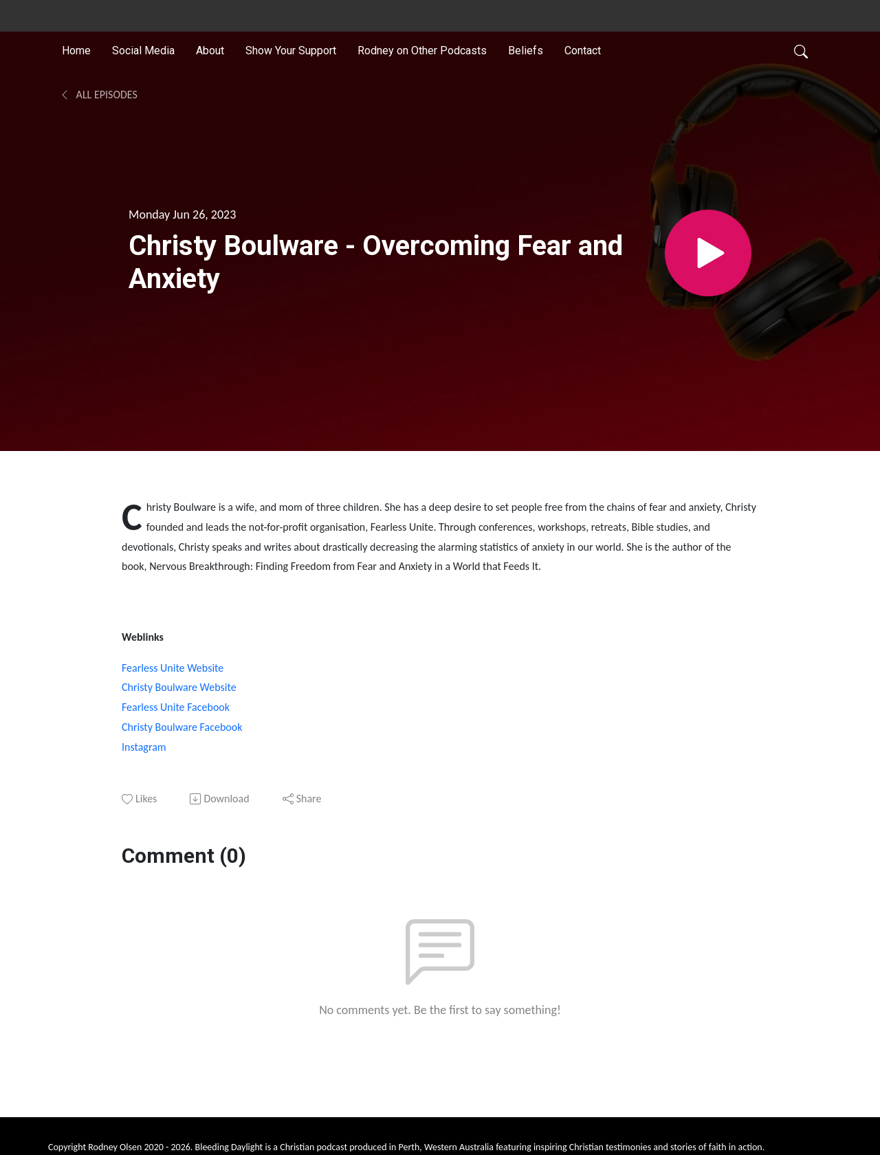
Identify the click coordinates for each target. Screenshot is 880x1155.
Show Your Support (290, 50)
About (210, 50)
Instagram (144, 747)
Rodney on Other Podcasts (422, 50)
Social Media (143, 50)
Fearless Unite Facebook (176, 707)
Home (76, 50)
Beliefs (525, 50)
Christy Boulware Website (179, 687)
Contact (582, 50)
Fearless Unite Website (172, 667)
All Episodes (98, 94)
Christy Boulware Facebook (182, 727)
